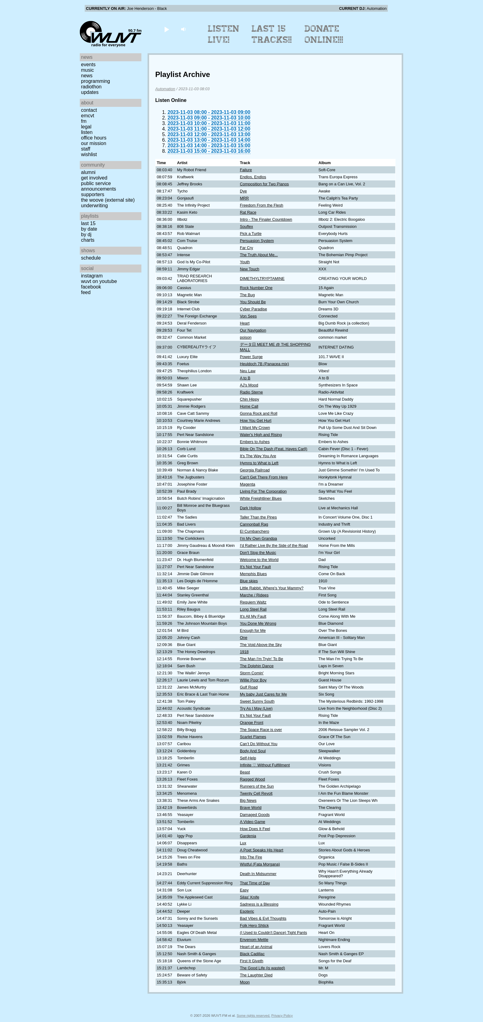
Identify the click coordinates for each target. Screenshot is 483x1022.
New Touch (249, 269)
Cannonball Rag (254, 524)
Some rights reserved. (253, 1015)
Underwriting (94, 205)
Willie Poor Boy (253, 680)
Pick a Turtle (251, 233)
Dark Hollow (250, 508)
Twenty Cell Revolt (256, 793)
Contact (89, 110)
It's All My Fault (253, 616)
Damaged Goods (255, 814)
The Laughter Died (256, 975)
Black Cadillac (252, 953)
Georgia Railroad (255, 470)
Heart (245, 323)
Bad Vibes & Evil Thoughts (263, 918)
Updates (90, 92)
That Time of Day (255, 883)
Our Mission (93, 143)
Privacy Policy (282, 1015)
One (243, 637)
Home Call (249, 406)
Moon (245, 982)
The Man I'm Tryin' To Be (261, 658)
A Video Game (252, 821)
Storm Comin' (252, 673)
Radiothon (91, 86)
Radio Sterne (251, 392)
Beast (245, 772)
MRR (244, 198)
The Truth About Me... (259, 254)
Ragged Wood (252, 779)
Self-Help (248, 758)
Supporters (92, 194)
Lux (243, 843)
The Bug (247, 295)
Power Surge (251, 356)
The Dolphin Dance (257, 666)
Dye (243, 191)
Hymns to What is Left (259, 463)
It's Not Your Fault (255, 566)
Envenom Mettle (254, 939)
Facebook (91, 286)
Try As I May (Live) (256, 708)
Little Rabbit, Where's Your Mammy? (272, 588)
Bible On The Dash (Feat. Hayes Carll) (273, 448)
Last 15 (88, 223)
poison (246, 337)
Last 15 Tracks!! (272, 34)
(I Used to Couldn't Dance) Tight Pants (273, 932)
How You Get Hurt (255, 420)
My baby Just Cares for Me (263, 694)
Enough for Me (253, 630)
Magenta (247, 484)
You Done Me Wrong (258, 623)
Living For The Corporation (263, 491)
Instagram (92, 275)
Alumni (88, 172)
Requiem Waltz (253, 602)
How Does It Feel (255, 828)
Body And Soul (253, 751)
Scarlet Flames (253, 736)
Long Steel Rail (253, 609)
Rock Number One (256, 287)
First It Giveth (251, 961)
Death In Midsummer (258, 873)
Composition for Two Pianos (264, 184)
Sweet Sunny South (257, 701)
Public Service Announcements (98, 186)
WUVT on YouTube (99, 281)
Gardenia (248, 836)
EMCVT (87, 115)
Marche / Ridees (254, 595)
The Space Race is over (261, 729)
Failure (246, 170)
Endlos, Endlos (253, 177)
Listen (86, 132)
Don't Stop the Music (258, 552)
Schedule (91, 258)
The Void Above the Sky (261, 644)
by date (89, 229)
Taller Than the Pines (258, 517)
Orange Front (251, 722)
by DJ (86, 234)
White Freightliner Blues (261, 498)
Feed (86, 292)
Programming (95, 81)
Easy (244, 890)
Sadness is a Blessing (259, 904)
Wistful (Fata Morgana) (260, 864)
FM (84, 121)
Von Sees (248, 316)
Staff (85, 148)
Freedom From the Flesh (261, 205)
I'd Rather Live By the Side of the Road (274, 545)
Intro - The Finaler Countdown (266, 219)
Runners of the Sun (257, 786)
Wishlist (89, 154)
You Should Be (253, 302)
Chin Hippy (249, 399)
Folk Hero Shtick (254, 925)
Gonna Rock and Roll (259, 413)
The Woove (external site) (108, 200)
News (86, 75)
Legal (86, 126)
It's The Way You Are (258, 456)
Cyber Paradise (253, 309)
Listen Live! (224, 34)
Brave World (251, 807)
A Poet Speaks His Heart (261, 850)
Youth (245, 262)
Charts (88, 240)
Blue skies (249, 581)
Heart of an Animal (256, 946)
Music (87, 70)
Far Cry (246, 247)
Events (88, 64)
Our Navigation (253, 330)
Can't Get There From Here (264, 477)
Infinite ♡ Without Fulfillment (265, 765)
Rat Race (248, 212)
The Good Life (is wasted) (262, 968)
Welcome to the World (259, 559)
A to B (245, 378)
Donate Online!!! (324, 34)
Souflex (246, 226)
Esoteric (247, 911)
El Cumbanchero (254, 531)
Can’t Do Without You (259, 743)
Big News (248, 800)
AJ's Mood (249, 385)
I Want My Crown (255, 427)
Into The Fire (251, 857)
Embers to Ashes (255, 441)
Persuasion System (257, 240)
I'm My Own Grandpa (258, 538)
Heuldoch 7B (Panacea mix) (264, 364)
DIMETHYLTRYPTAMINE (262, 278)
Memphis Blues (253, 574)
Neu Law (248, 371)
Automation (165, 89)
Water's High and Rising (261, 434)
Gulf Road (249, 687)
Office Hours (93, 137)
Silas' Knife (249, 897)
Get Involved (94, 177)
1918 (244, 651)
